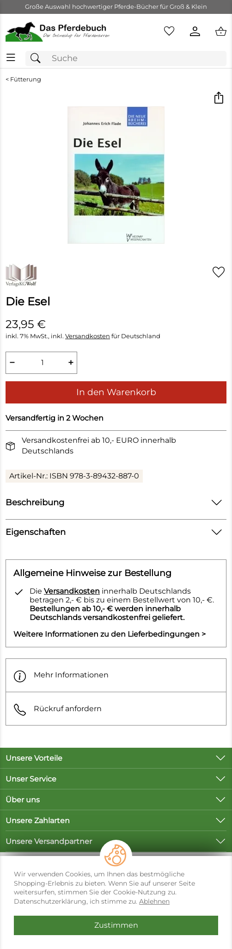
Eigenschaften (36, 532)
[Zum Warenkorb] (220, 31)
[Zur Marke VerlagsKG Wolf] (21, 275)
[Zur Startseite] (58, 31)
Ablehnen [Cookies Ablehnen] (154, 901)
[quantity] (41, 363)
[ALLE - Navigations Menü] (11, 57)
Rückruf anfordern (57, 709)
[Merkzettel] (169, 31)
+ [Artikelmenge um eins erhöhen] (70, 362)
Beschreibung (35, 502)
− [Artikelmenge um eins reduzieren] (12, 362)
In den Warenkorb (116, 391)
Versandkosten (87, 336)
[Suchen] (38, 58)
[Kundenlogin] (195, 31)
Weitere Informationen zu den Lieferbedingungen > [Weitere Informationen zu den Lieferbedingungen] (109, 634)
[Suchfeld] (125, 58)
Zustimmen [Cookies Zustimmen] (116, 925)
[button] (218, 98)
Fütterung (25, 79)
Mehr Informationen (61, 675)
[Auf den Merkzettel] (218, 272)
